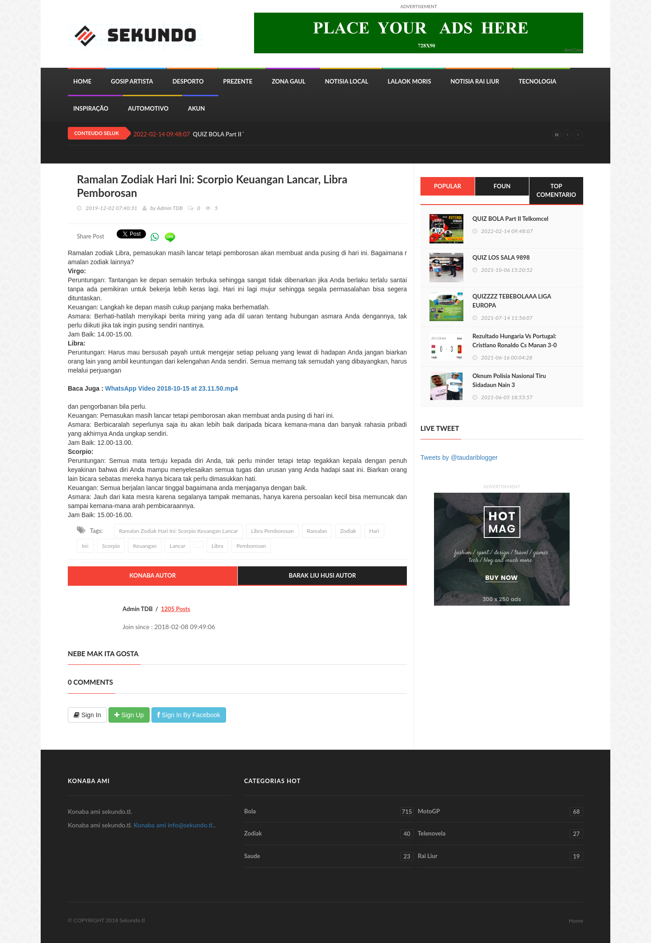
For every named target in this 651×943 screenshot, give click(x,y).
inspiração (90, 108)
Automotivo (148, 108)
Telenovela (500, 833)
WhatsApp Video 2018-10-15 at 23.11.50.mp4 (171, 388)
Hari (374, 531)
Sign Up (129, 715)
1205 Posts (175, 608)
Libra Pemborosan (272, 531)
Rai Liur (500, 856)
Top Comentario (556, 190)
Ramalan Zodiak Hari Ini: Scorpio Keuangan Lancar (178, 531)
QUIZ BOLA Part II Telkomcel (510, 218)
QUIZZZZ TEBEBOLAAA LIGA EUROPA (511, 301)
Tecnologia (537, 81)
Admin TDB (170, 208)
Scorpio (111, 545)
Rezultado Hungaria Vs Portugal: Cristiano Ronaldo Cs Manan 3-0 (514, 340)
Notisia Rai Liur (475, 81)
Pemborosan (251, 545)
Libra (217, 545)
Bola (329, 811)
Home (82, 81)
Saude (329, 856)
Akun (196, 108)
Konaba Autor (152, 575)
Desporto (187, 81)
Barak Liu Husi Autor (322, 575)
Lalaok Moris (409, 81)
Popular (447, 186)
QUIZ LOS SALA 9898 (501, 257)
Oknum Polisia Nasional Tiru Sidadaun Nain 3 (509, 380)
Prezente (238, 81)
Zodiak (348, 531)
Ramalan (317, 531)
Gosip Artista (132, 81)
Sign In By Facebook (188, 715)
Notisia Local (346, 81)
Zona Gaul (288, 81)
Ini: (85, 545)
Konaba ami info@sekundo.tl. (174, 825)
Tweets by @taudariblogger (459, 457)
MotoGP (500, 811)
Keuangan (144, 545)
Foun (502, 186)
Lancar (177, 545)
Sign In (87, 715)
